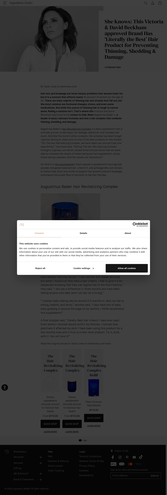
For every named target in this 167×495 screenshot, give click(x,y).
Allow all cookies (127, 268)
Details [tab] (83, 233)
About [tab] (128, 233)
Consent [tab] (39, 233)
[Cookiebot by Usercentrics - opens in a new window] (135, 224)
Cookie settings (83, 268)
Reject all (40, 268)
